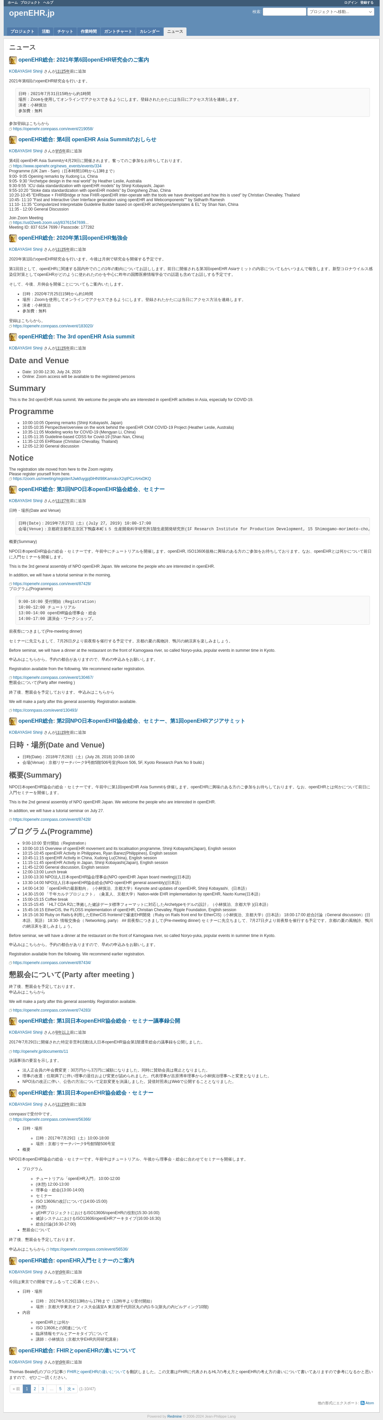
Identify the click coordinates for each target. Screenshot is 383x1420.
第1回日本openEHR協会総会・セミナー (105, 1093)
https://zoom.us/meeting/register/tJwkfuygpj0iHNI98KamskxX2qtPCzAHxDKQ (82, 478)
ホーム (13, 2)
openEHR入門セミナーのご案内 (95, 1260)
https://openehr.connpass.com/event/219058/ (53, 129)
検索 (256, 11)
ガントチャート (118, 31)
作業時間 (89, 31)
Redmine (174, 1416)
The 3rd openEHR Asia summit (96, 336)
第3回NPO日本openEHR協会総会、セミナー (111, 489)
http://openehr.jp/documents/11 (40, 1051)
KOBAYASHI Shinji (26, 71)
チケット (65, 31)
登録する (367, 2)
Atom (370, 1403)
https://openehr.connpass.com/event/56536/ (89, 1249)
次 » (71, 1389)
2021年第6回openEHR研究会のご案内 (103, 60)
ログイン (351, 2)
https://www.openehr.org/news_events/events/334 (57, 166)
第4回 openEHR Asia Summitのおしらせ (106, 139)
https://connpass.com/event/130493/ (45, 710)
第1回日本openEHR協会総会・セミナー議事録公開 (118, 1021)
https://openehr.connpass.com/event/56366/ (52, 1119)
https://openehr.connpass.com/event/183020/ (53, 326)
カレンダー (150, 31)
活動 (46, 31)
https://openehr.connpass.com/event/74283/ (52, 1010)
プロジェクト (30, 2)
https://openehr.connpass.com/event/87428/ (52, 583)
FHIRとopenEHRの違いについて (96, 1350)
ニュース (175, 31)
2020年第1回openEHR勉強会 (92, 238)
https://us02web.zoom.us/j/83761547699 (49, 222)
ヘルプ (48, 2)
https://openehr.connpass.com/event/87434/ (52, 962)
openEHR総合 (35, 60)
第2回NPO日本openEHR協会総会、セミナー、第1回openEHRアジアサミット (151, 721)
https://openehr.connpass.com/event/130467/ (53, 677)
